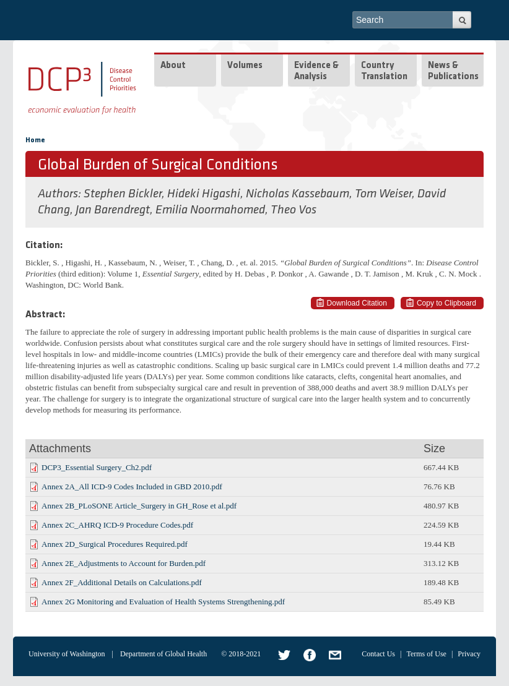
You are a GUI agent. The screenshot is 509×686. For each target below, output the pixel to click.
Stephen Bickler (123, 194)
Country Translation (384, 71)
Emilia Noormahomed (210, 210)
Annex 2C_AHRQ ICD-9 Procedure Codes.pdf (117, 525)
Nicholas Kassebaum (297, 194)
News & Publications (453, 71)
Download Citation (357, 303)
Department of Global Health (163, 654)
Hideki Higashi (203, 194)
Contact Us (378, 654)
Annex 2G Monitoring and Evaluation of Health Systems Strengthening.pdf (163, 601)
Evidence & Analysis (316, 71)
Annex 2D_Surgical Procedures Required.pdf (114, 544)
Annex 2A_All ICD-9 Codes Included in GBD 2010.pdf (131, 486)
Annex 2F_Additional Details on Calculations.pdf (121, 582)
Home (35, 140)
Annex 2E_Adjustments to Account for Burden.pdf (123, 563)
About (173, 66)
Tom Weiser (383, 194)
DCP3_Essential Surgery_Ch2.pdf (96, 467)
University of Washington (66, 654)
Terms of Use (426, 654)
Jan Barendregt (113, 210)
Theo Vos (293, 210)
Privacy (469, 654)
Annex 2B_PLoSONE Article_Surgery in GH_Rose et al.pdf (139, 505)
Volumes (245, 66)
